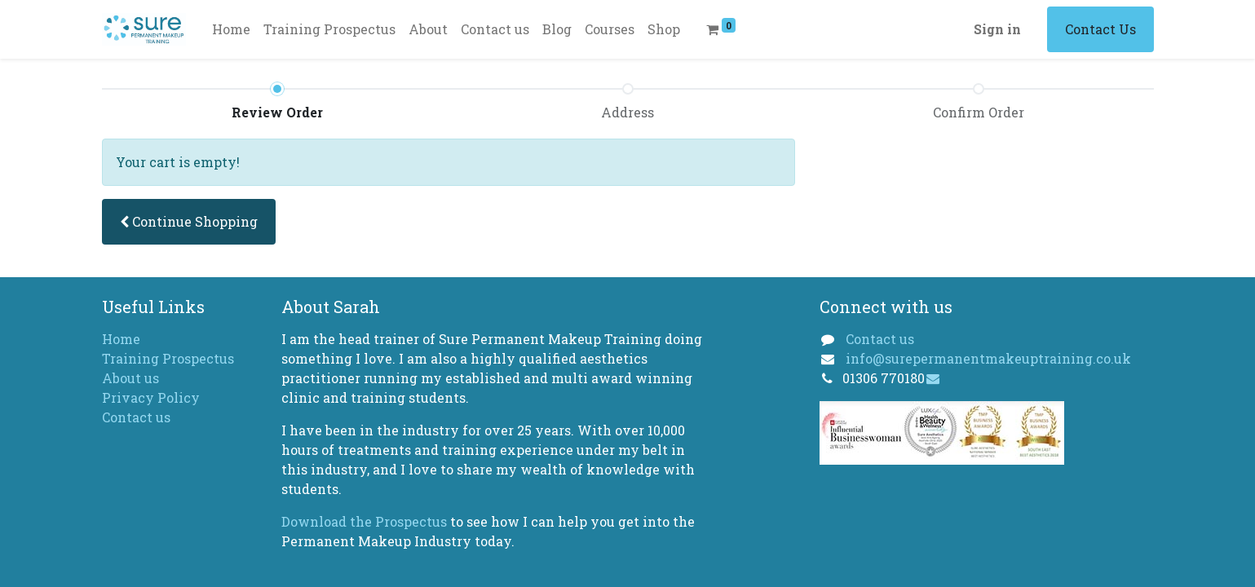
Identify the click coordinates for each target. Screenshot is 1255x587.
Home (121, 338)
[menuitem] (231, 29)
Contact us (136, 417)
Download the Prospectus (365, 521)
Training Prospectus (168, 358)
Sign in (997, 29)
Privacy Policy (151, 397)
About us (130, 377)
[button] (189, 222)
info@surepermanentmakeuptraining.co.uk (988, 358)
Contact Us (1100, 29)
